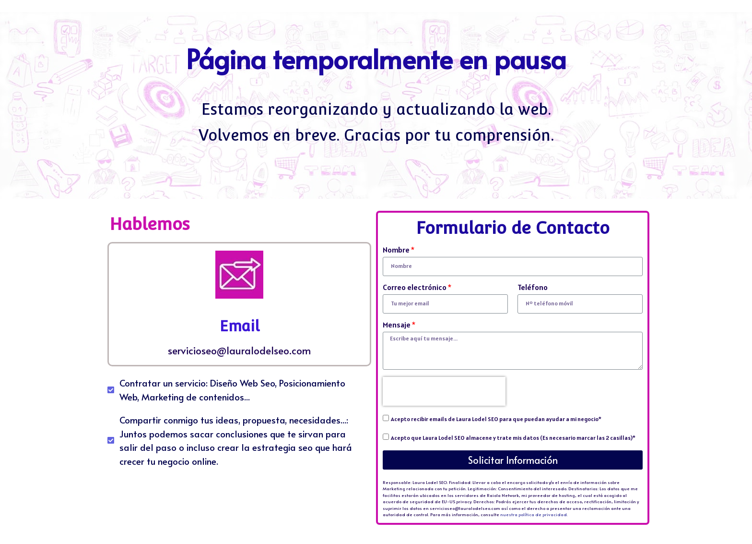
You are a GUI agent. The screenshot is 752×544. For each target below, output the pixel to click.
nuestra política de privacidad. (534, 514)
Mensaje (397, 325)
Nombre (396, 250)
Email (239, 326)
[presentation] (444, 391)
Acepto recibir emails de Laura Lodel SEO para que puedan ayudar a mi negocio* (496, 419)
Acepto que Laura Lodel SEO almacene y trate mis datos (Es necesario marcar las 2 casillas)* (513, 437)
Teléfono (532, 287)
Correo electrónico (414, 287)
